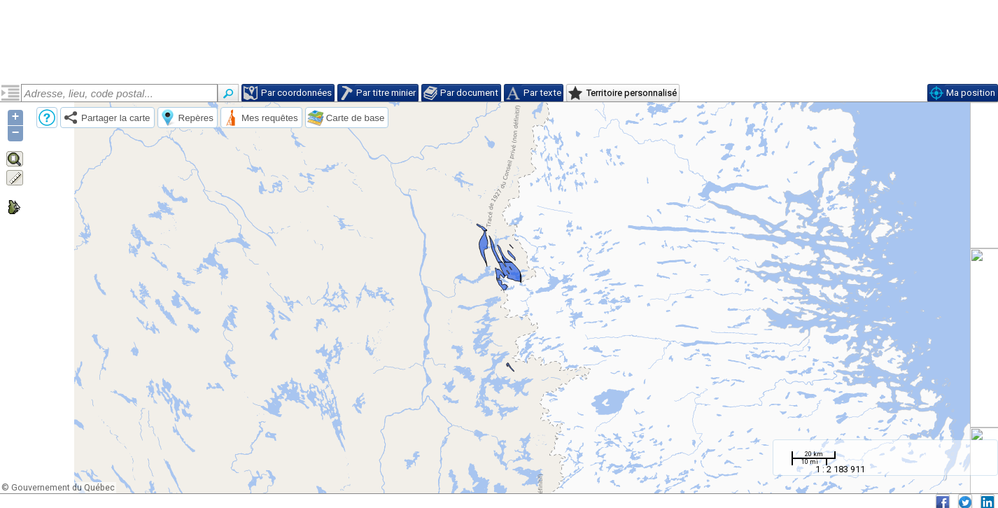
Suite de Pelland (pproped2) (83, 141)
